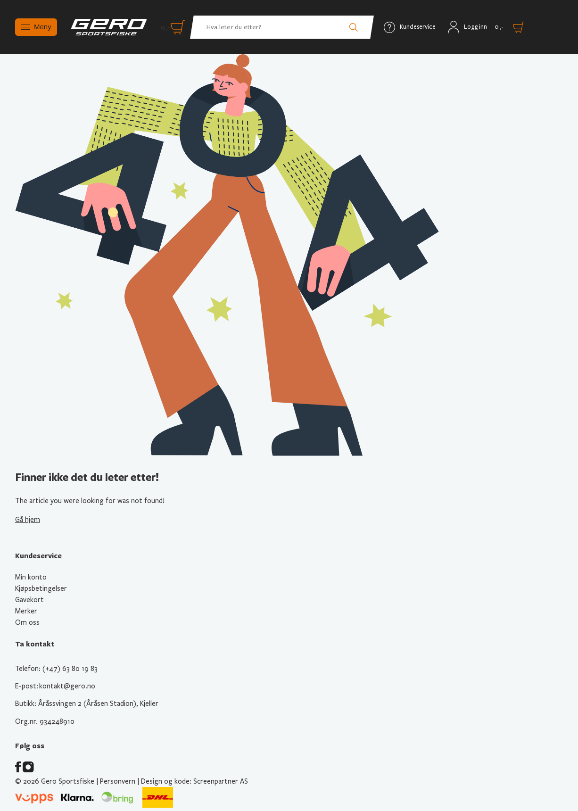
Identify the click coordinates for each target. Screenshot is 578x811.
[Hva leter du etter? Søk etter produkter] (282, 27)
